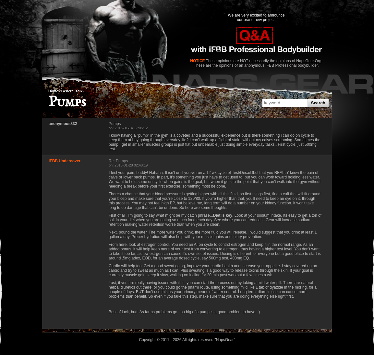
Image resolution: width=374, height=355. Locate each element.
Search (318, 102)
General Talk (71, 91)
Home (53, 91)
